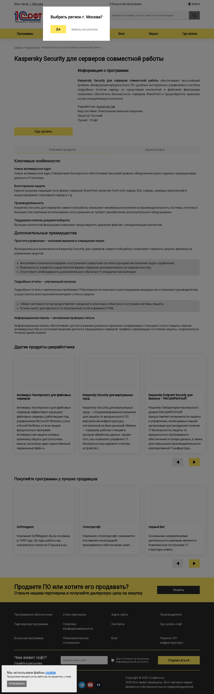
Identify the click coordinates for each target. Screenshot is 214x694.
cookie (50, 673)
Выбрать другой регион (85, 29)
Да (58, 29)
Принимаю (17, 683)
